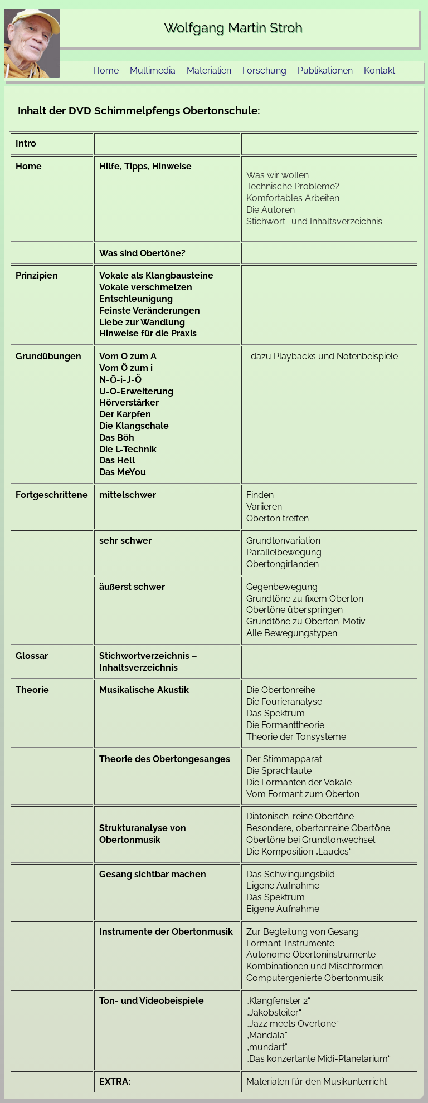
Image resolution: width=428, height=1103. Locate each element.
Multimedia (153, 70)
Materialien (209, 70)
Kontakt (379, 70)
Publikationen (325, 70)
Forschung (264, 70)
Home (106, 70)
